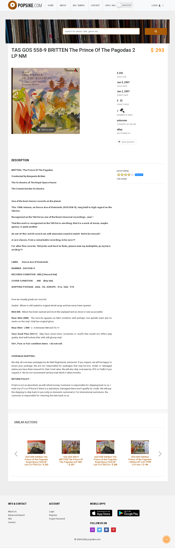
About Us (12, 511)
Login (51, 511)
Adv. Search (79, 5)
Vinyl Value (111, 5)
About (64, 5)
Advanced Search (16, 515)
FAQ (10, 519)
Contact (95, 5)
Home (51, 5)
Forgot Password (57, 519)
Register (53, 515)
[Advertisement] (140, 211)
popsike (25, 5)
